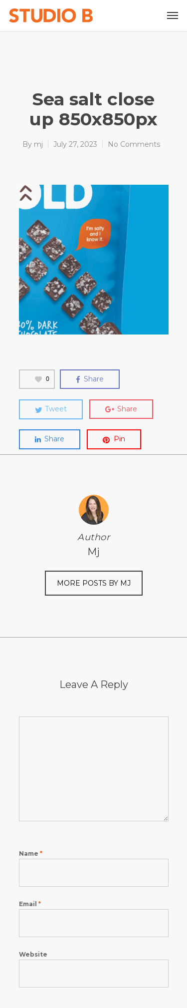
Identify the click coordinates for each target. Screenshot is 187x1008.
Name (30, 853)
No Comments (134, 144)
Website (33, 954)
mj (38, 144)
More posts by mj (94, 583)
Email (30, 904)
